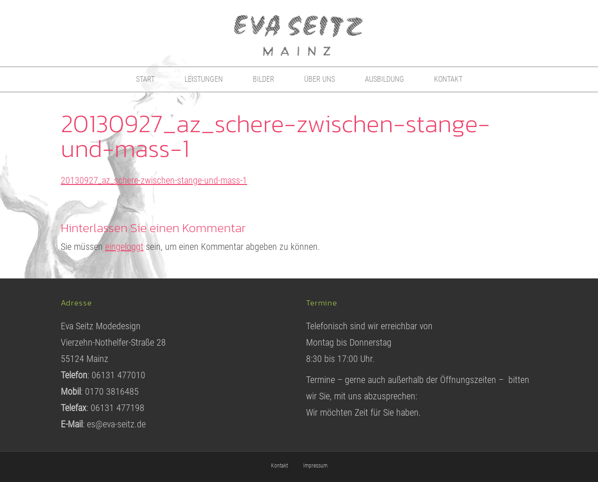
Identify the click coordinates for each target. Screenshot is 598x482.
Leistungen (204, 79)
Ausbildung (384, 79)
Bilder (263, 79)
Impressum (315, 465)
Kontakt (448, 79)
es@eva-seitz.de (116, 424)
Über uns (319, 79)
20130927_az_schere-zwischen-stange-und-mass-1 (154, 180)
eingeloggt (124, 246)
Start (145, 79)
